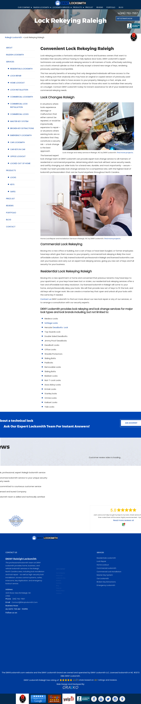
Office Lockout (18, 156)
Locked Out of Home (20, 163)
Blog (121, 7)
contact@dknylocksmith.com (24, 606)
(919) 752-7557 (128, 13)
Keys (12, 184)
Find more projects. (125, 152)
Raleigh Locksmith (15, 54)
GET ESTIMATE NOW (124, 18)
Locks (13, 177)
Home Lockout (17, 82)
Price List (10, 198)
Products (11, 170)
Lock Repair (15, 75)
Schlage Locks (51, 323)
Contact (10, 226)
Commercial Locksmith (21, 96)
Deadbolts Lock (60, 327)
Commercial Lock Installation (111, 583)
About (9, 47)
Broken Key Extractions (22, 128)
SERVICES (104, 569)
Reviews (10, 205)
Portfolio (110, 7)
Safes (12, 191)
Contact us (45, 299)
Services (10, 61)
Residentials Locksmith (21, 68)
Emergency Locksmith (21, 135)
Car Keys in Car (17, 149)
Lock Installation (19, 89)
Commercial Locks (19, 114)
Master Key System (19, 121)
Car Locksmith (17, 142)
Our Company (24, 7)
